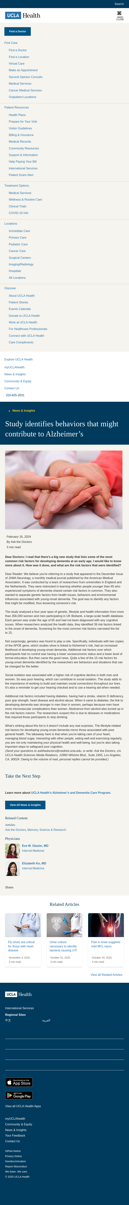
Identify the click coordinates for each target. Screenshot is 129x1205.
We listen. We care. (16, 1171)
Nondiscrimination (15, 1161)
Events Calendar (20, 309)
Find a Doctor (18, 50)
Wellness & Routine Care (25, 199)
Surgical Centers (20, 257)
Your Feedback (15, 1135)
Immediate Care (19, 231)
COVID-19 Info (18, 213)
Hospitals (15, 271)
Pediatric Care (18, 244)
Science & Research (52, 829)
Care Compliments (21, 342)
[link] (64, 851)
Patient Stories (18, 302)
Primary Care (17, 237)
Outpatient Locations (22, 97)
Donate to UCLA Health (24, 315)
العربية (46, 1020)
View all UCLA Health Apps (23, 1106)
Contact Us (11, 388)
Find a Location (19, 57)
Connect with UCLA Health (26, 335)
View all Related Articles (106, 974)
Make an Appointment (23, 70)
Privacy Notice (13, 1156)
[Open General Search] (118, 4)
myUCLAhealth (14, 367)
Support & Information (23, 155)
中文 (8, 1020)
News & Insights (15, 374)
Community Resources (24, 148)
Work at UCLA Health (23, 322)
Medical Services (20, 83)
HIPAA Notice (13, 1151)
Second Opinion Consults (26, 77)
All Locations (17, 277)
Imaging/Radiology (21, 264)
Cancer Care (17, 251)
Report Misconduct (16, 1166)
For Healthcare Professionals (28, 329)
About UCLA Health (22, 295)
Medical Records (20, 141)
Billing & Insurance (21, 135)
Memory (32, 829)
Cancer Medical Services (25, 90)
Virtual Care (17, 63)
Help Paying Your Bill (22, 161)
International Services (23, 168)
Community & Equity (18, 381)
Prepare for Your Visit (23, 121)
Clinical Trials (17, 206)
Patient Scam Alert (21, 175)
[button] (64, 43)
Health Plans (17, 115)
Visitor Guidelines (20, 128)
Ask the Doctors (15, 829)
